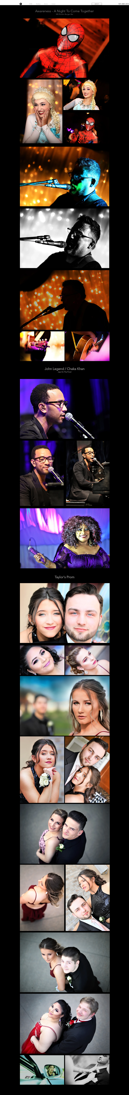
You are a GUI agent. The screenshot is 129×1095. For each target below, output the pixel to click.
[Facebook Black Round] (21, 4)
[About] (97, 4)
